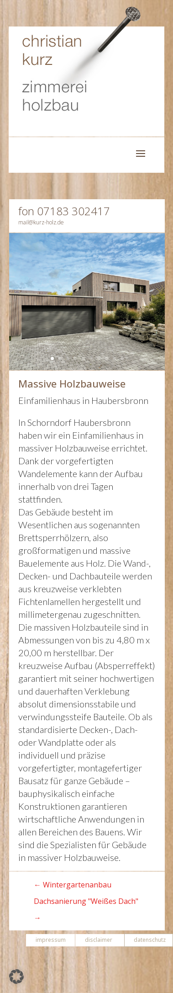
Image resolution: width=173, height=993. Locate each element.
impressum (51, 940)
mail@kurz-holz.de (41, 222)
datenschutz (150, 940)
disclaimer (98, 940)
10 (122, 358)
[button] (16, 976)
